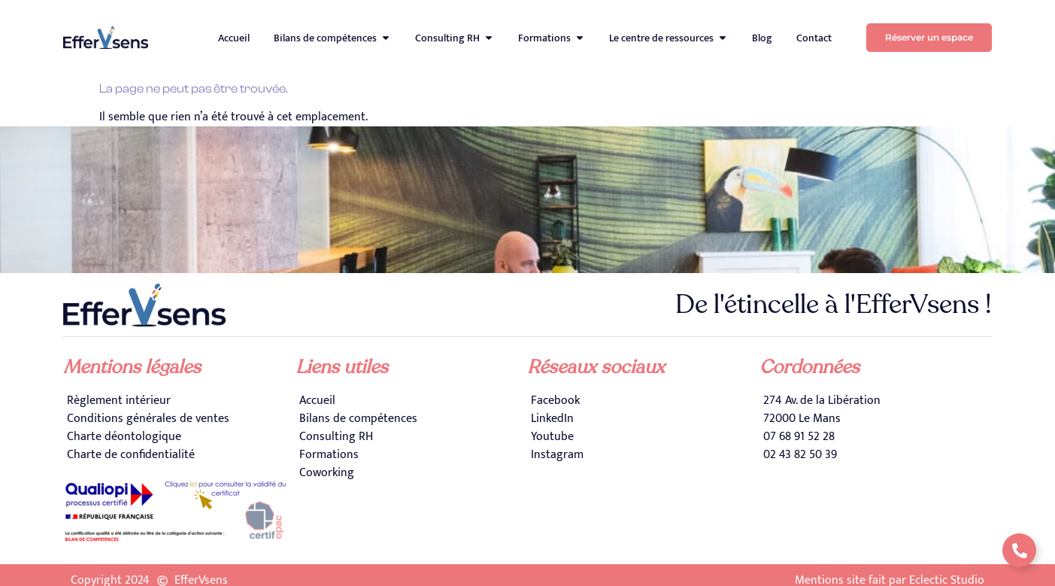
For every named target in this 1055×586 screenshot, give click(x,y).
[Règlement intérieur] (179, 401)
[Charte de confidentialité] (179, 455)
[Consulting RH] (412, 437)
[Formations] (412, 455)
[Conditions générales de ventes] (179, 419)
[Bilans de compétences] (412, 419)
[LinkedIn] (643, 419)
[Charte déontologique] (179, 437)
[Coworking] (412, 473)
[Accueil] (412, 401)
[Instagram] (643, 455)
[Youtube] (643, 437)
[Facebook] (643, 401)
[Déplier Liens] (1019, 550)
